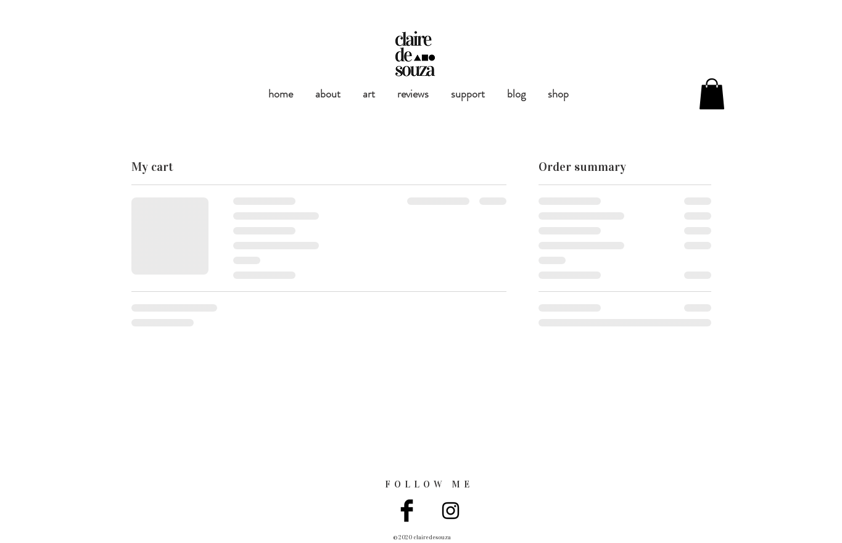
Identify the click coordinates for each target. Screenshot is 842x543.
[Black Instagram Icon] (450, 510)
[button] (712, 93)
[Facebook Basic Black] (406, 510)
